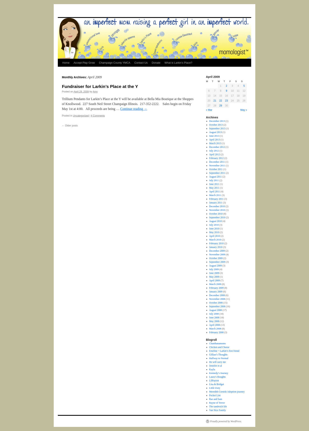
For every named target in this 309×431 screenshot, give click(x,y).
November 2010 (217, 210)
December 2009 (217, 250)
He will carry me (217, 362)
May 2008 (214, 321)
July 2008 (214, 313)
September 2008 (217, 306)
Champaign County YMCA (114, 62)
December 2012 (217, 147)
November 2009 (217, 254)
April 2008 (214, 325)
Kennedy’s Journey (218, 373)
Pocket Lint (215, 395)
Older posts (70, 125)
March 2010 (215, 239)
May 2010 (214, 232)
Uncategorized (81, 115)
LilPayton (214, 380)
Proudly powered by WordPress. (226, 421)
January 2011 (215, 202)
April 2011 (214, 191)
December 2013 (217, 121)
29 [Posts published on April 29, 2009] (220, 105)
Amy (95, 91)
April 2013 (214, 139)
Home (66, 62)
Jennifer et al (215, 365)
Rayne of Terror (217, 402)
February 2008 (216, 332)
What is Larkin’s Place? (178, 62)
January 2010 (215, 247)
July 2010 (214, 224)
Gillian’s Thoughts (218, 354)
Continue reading (133, 109)
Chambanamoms (217, 343)
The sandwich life (218, 406)
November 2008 (217, 299)
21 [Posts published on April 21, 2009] (214, 100)
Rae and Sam (215, 399)
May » (243, 110)
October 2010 (216, 213)
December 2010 (217, 206)
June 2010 (214, 228)
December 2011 (217, 161)
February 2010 (216, 243)
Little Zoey (214, 388)
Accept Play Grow (84, 62)
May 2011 (214, 187)
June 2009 (214, 273)
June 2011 (214, 184)
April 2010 (214, 236)
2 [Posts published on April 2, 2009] (226, 85)
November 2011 (217, 165)
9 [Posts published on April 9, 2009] (226, 90)
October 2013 (216, 124)
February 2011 (216, 198)
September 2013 (217, 128)
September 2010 (217, 217)
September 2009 (217, 261)
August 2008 (215, 310)
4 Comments (98, 115)
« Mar (209, 110)
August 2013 (215, 132)
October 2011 (216, 169)
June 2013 (214, 135)
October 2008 (216, 302)
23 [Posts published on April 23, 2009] (226, 100)
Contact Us (141, 62)
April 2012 (214, 154)
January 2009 (215, 291)
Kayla (212, 369)
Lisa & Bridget (216, 384)
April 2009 (214, 280)
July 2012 (214, 150)
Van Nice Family (217, 410)
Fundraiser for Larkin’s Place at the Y (100, 86)
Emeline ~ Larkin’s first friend (224, 350)
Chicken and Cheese (219, 347)
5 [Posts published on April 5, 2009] (244, 85)
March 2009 (215, 284)
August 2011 (215, 176)
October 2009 (216, 258)
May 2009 (214, 276)
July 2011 (214, 180)
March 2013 (215, 143)
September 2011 (217, 173)
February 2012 (216, 158)
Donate (156, 62)
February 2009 (216, 287)
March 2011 (215, 195)
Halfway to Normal (218, 358)
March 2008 (215, 328)
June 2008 (214, 317)
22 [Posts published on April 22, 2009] (220, 100)
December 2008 (217, 295)
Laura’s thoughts (217, 376)
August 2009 (215, 265)
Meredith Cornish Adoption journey (227, 391)
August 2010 (215, 221)
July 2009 (214, 269)
